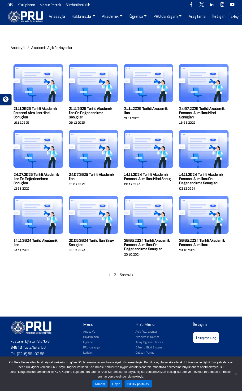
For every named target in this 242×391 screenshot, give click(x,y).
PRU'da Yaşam (92, 347)
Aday (234, 16)
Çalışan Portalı (144, 352)
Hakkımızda (91, 337)
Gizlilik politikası (138, 384)
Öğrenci (88, 342)
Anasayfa (18, 47)
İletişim (88, 352)
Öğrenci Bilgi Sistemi (149, 347)
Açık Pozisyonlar (146, 331)
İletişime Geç (206, 337)
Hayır (116, 384)
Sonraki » (127, 274)
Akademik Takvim (147, 337)
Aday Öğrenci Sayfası (149, 342)
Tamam (100, 384)
